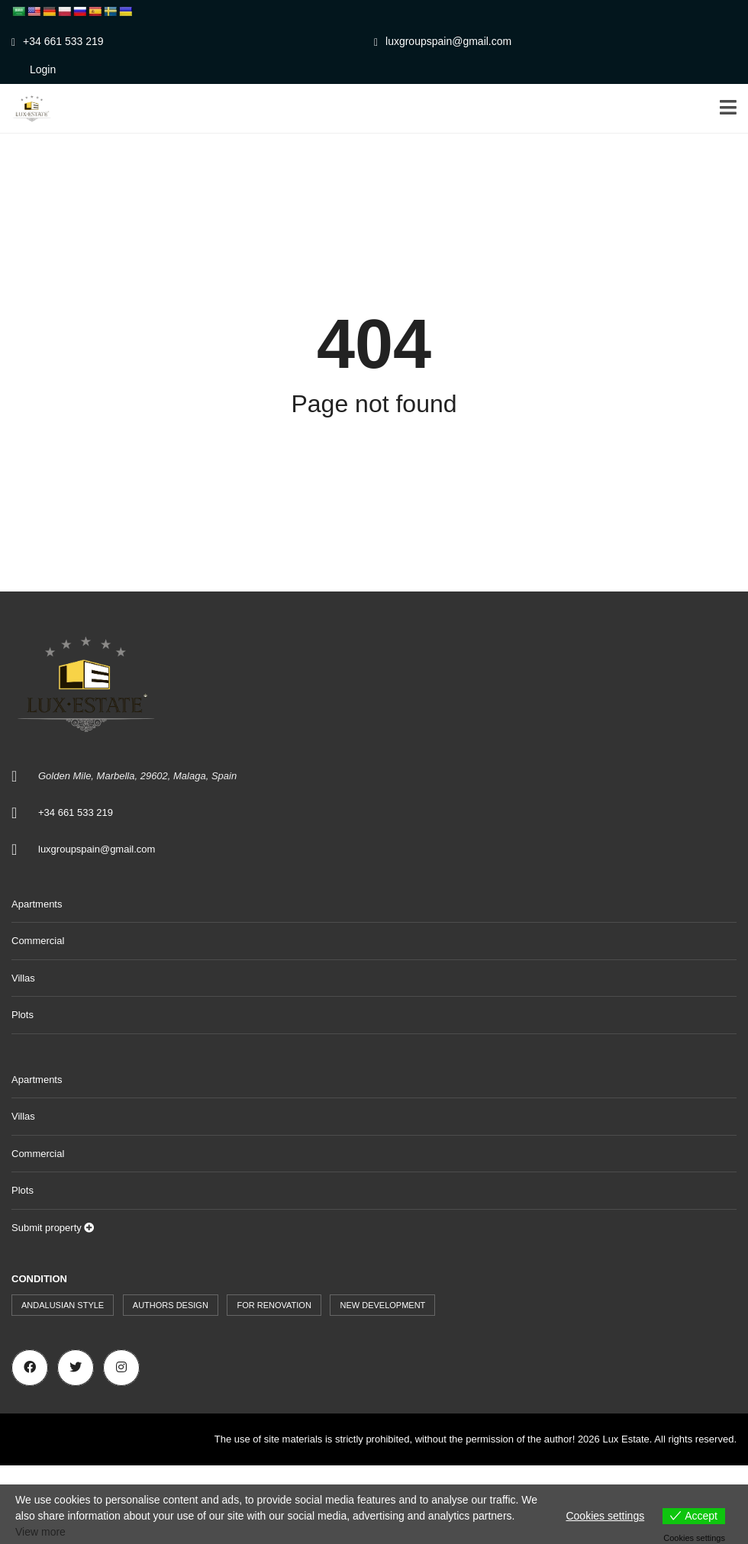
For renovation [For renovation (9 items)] (274, 1305)
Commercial (37, 940)
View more (40, 1532)
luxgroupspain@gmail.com (442, 41)
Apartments (36, 904)
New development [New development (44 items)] (382, 1305)
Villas (23, 978)
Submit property (52, 1227)
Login (43, 69)
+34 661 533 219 (57, 41)
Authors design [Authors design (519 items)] (170, 1305)
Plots (22, 1014)
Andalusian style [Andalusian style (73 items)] (62, 1305)
